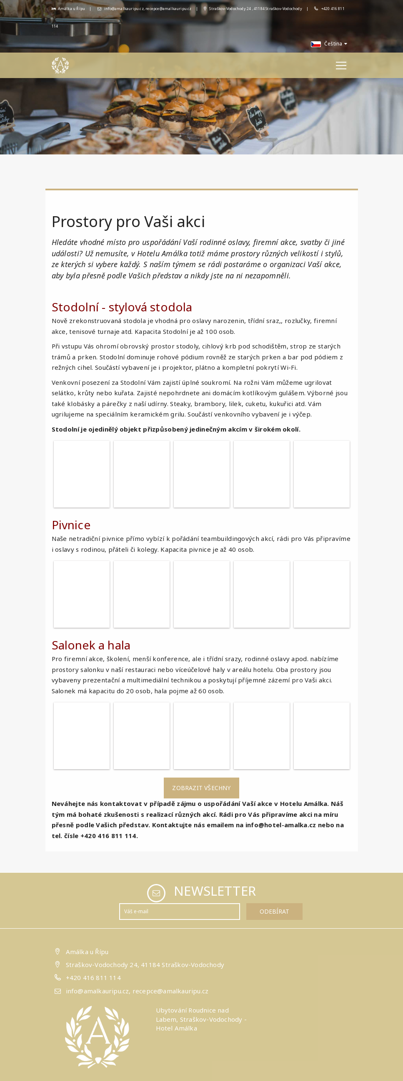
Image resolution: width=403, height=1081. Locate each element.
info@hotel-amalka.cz (280, 825)
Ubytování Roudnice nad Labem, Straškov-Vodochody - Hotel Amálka (201, 1019)
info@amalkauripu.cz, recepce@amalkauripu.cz (145, 8)
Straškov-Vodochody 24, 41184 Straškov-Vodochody (145, 964)
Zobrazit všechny (201, 788)
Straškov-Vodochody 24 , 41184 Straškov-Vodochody (253, 8)
